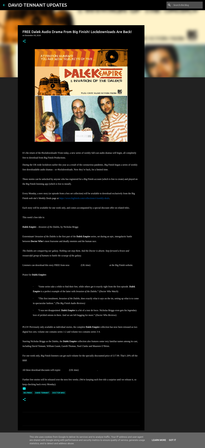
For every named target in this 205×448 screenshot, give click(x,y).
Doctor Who (58, 393)
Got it (172, 440)
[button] (24, 41)
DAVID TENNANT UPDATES (37, 5)
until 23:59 (75, 265)
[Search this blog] (187, 5)
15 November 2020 (100, 265)
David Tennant (42, 393)
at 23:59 (65, 370)
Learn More (159, 440)
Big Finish (28, 393)
